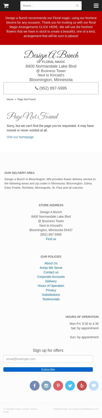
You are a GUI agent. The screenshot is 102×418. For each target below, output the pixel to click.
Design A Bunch (51, 55)
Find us (51, 239)
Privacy (51, 290)
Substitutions (51, 294)
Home (10, 99)
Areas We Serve (51, 268)
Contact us (51, 272)
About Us (51, 263)
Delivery (51, 281)
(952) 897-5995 (51, 88)
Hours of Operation (51, 286)
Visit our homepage (20, 137)
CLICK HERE (48, 27)
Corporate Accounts (51, 277)
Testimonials (51, 299)
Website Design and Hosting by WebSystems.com (76, 409)
